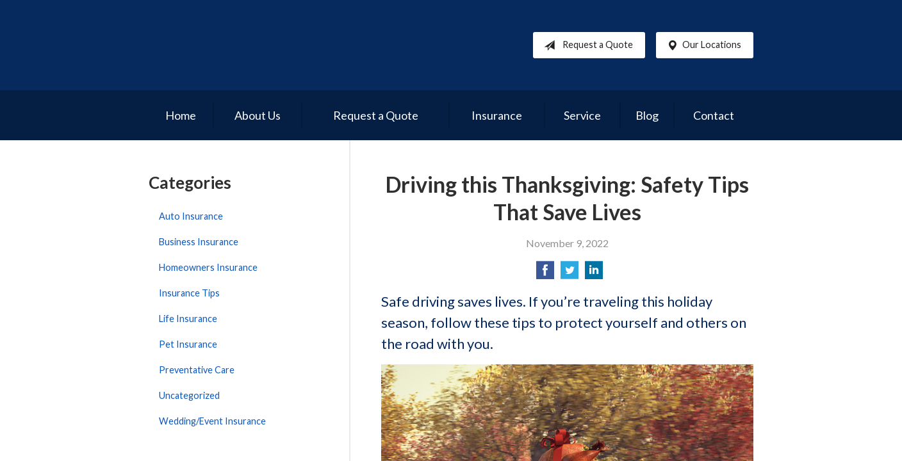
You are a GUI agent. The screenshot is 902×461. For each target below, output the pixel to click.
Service (582, 115)
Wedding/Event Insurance (212, 421)
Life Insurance (188, 318)
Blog (647, 115)
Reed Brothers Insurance (270, 45)
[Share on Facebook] (545, 274)
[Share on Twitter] (569, 274)
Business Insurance (198, 241)
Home (180, 115)
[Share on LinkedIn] (594, 274)
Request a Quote (586, 45)
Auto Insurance (191, 216)
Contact (713, 115)
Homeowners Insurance (208, 267)
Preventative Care (196, 369)
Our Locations (701, 45)
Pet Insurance (188, 344)
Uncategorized (189, 395)
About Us (257, 115)
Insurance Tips (189, 292)
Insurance (497, 115)
